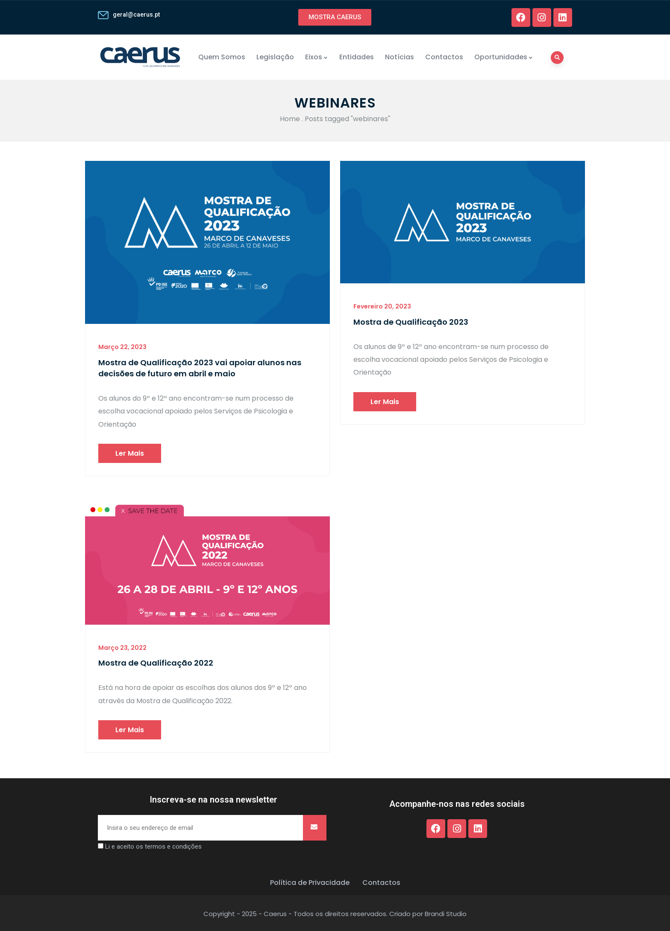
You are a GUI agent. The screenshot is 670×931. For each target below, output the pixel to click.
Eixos (316, 57)
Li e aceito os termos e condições (153, 846)
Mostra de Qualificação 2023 (410, 322)
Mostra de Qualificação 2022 (155, 663)
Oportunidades (503, 57)
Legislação (275, 57)
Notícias (399, 57)
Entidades (356, 57)
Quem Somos (221, 57)
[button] (334, 17)
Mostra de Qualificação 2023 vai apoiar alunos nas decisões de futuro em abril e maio (199, 368)
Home (290, 119)
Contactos (444, 57)
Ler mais (129, 453)
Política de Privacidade (310, 882)
